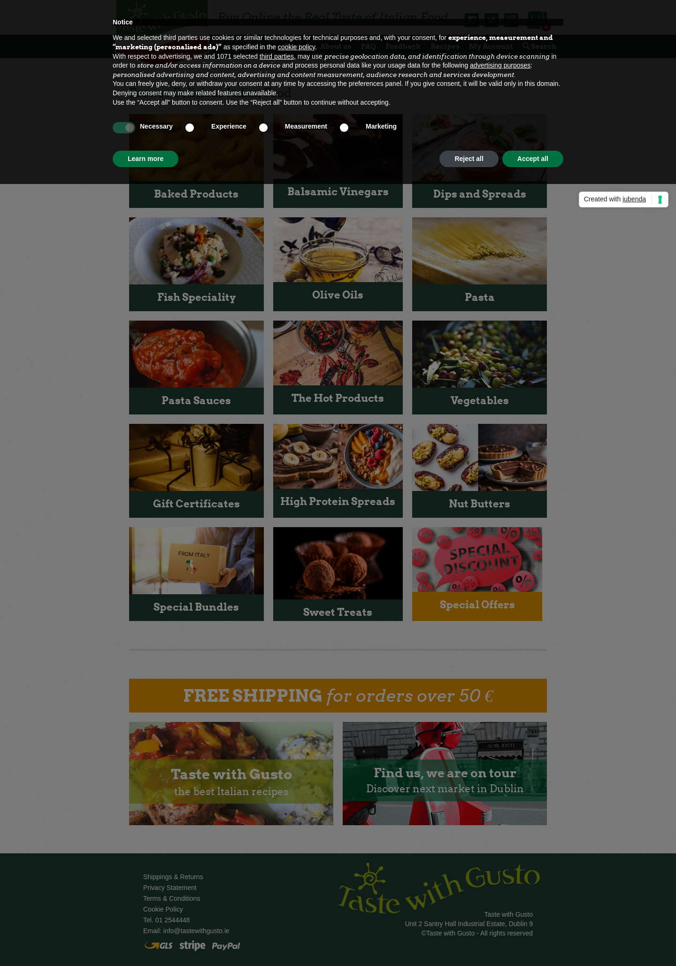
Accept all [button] (532, 158)
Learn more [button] (145, 158)
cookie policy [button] (296, 47)
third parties (277, 56)
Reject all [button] (468, 158)
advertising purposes (500, 65)
